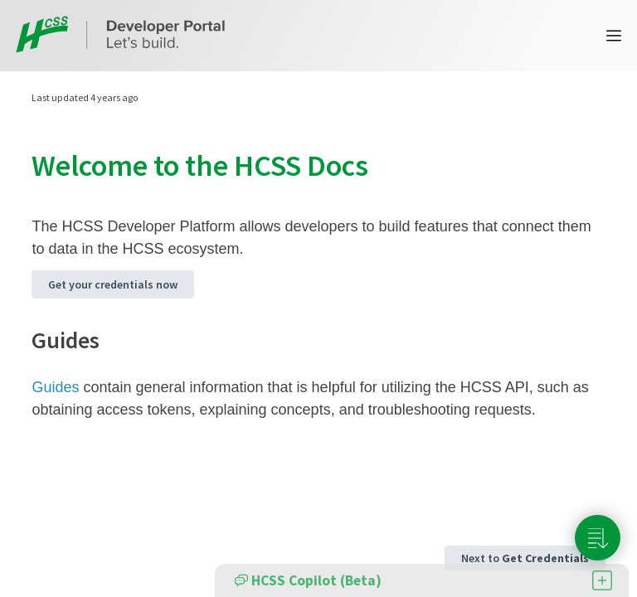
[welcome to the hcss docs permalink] (21, 165)
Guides (55, 387)
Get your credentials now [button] (112, 284)
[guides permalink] (23, 340)
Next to (525, 558)
